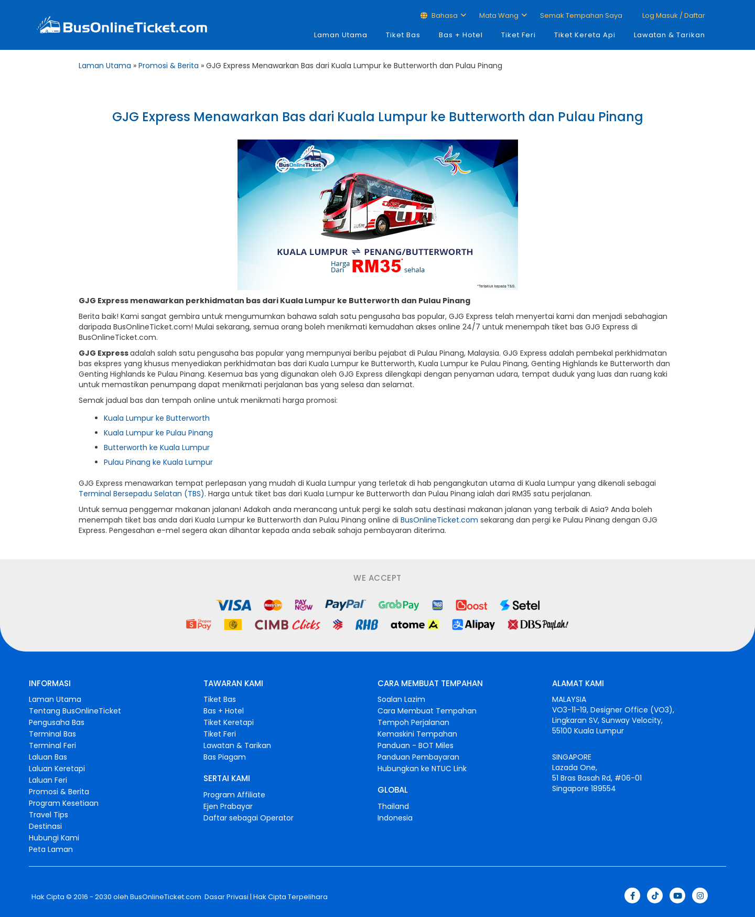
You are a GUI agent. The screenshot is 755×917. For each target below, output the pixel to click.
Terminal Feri (52, 745)
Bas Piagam (224, 757)
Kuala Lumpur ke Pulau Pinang (158, 433)
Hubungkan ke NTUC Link (422, 768)
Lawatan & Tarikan (669, 35)
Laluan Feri (48, 780)
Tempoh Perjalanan (413, 722)
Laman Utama (341, 35)
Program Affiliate (234, 795)
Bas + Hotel (461, 35)
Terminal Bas (52, 734)
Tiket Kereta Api (585, 35)
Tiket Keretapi (228, 722)
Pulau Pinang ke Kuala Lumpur (158, 462)
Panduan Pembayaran (418, 757)
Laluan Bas (48, 757)
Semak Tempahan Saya (581, 15)
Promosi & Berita (168, 65)
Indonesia (395, 818)
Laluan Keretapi (57, 768)
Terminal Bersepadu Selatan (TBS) (141, 493)
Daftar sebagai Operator (248, 818)
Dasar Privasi (226, 897)
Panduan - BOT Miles (416, 745)
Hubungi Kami (54, 838)
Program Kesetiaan (64, 803)
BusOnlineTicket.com (439, 520)
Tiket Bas (403, 35)
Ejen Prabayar (228, 806)
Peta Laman (51, 849)
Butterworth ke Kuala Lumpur (157, 447)
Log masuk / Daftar (673, 15)
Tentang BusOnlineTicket (75, 711)
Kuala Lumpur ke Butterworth (157, 418)
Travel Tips (48, 814)
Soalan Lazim (401, 699)
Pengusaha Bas (56, 722)
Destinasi (45, 826)
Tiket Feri (518, 35)
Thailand (393, 806)
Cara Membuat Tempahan (427, 711)
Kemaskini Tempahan (417, 734)
